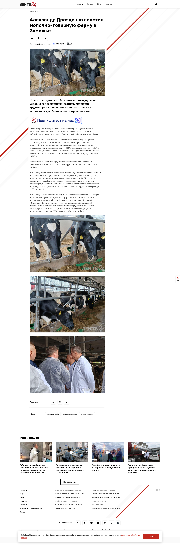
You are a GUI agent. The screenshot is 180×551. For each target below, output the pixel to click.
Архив (22, 512)
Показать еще (69, 482)
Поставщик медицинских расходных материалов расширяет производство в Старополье (70, 469)
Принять (151, 536)
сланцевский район (53, 414)
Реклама (23, 505)
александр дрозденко (70, 414)
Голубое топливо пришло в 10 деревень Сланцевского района (106, 467)
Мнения (108, 4)
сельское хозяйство (87, 414)
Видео (90, 4)
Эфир (99, 4)
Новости (79, 4)
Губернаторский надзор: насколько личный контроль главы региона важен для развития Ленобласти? (35, 469)
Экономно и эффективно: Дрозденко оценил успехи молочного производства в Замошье (142, 469)
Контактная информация (31, 508)
